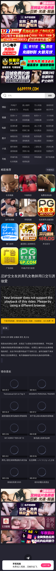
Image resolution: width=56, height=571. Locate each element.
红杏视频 (13, 161)
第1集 (5, 328)
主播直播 (37, 120)
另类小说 (26, 151)
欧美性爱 (50, 126)
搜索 (50, 95)
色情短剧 (26, 161)
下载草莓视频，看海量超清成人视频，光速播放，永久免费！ (29, 320)
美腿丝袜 (13, 140)
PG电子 (14, 105)
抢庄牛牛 (50, 109)
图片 (4, 138)
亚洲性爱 (13, 126)
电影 (4, 127)
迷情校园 (13, 151)
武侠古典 (50, 146)
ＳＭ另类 (50, 120)
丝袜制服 (26, 120)
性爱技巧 (50, 151)
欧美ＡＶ (37, 115)
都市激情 (13, 146)
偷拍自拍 (26, 126)
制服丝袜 (13, 130)
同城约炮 (13, 157)
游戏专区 (50, 105)
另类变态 (50, 130)
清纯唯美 (26, 140)
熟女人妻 (13, 120)
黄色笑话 (37, 151)
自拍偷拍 (26, 115)
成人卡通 (37, 126)
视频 (4, 117)
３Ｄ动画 (50, 115)
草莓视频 (37, 157)
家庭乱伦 (26, 146)
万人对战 (37, 105)
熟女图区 (37, 140)
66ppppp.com (28, 89)
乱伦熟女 (37, 130)
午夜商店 (26, 157)
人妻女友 (37, 146)
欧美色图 (37, 136)
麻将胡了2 (14, 109)
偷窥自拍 (13, 136)
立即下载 (46, 565)
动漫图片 (50, 136)
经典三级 (26, 130)
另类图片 (50, 140)
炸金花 (26, 109)
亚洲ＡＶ (13, 115)
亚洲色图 (26, 136)
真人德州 (26, 105)
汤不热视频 (49, 157)
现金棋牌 (37, 109)
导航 (4, 158)
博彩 (4, 107)
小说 (4, 148)
